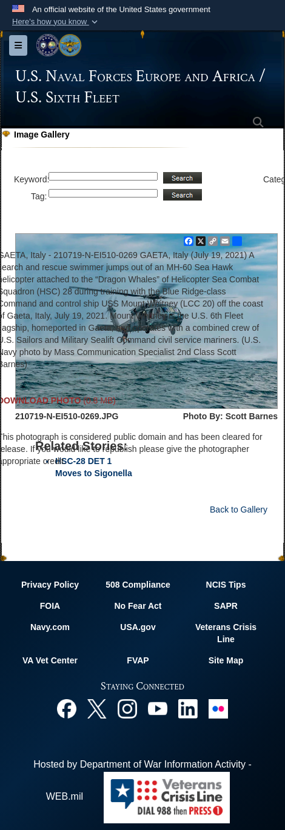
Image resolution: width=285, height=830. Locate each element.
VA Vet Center (50, 660)
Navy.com (50, 627)
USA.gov (137, 627)
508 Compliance (138, 584)
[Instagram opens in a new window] (127, 708)
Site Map (226, 660)
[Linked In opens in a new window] (188, 708)
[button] (56, 22)
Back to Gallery (238, 509)
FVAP (138, 660)
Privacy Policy (50, 584)
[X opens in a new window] (97, 708)
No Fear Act (137, 606)
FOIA (50, 606)
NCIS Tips (226, 584)
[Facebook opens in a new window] (66, 708)
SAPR (226, 606)
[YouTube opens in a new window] (157, 708)
